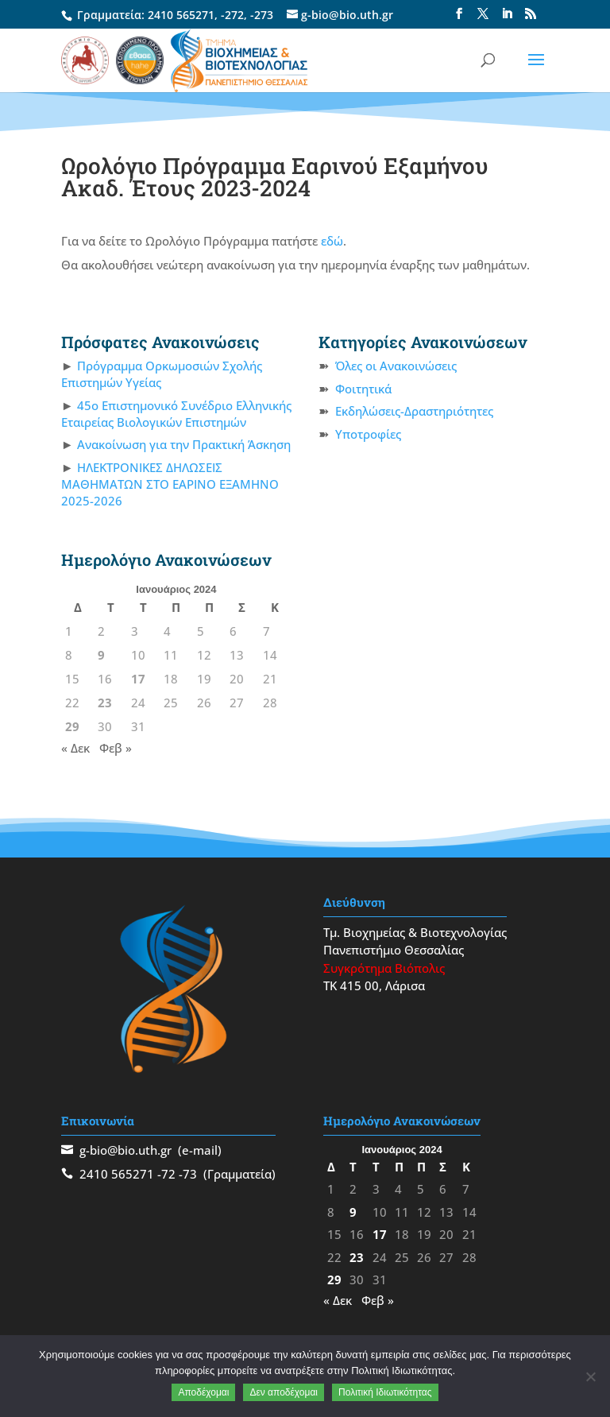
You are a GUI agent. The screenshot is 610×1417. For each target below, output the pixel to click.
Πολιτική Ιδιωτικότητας (385, 1392)
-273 (261, 14)
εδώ (332, 241)
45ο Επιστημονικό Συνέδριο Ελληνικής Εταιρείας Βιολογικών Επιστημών (176, 413)
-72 (166, 1174)
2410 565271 (181, 14)
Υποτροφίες (368, 434)
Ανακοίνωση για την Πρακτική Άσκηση (184, 444)
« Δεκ (75, 748)
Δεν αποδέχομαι (283, 1392)
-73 (188, 1174)
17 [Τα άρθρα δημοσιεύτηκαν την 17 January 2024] (138, 679)
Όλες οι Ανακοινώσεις (396, 366)
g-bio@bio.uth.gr (125, 1150)
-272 (232, 14)
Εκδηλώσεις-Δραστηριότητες (414, 411)
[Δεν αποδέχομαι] (590, 1376)
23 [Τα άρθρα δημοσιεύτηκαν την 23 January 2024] (105, 702)
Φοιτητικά (363, 389)
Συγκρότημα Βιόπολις (384, 968)
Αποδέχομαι (203, 1392)
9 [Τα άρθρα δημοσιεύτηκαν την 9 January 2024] (101, 655)
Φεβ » (115, 748)
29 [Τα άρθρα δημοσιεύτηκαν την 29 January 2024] (72, 726)
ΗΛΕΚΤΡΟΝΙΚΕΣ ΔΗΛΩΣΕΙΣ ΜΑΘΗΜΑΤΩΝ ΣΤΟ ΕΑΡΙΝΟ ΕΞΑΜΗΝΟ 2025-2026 (170, 484)
